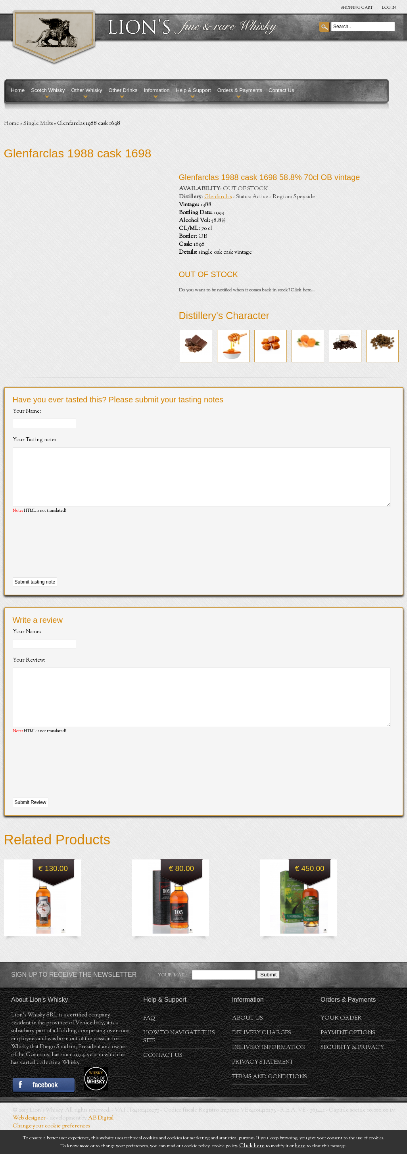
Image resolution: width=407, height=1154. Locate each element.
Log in (389, 8)
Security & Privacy (352, 1072)
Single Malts (38, 124)
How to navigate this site (179, 1061)
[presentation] (73, 557)
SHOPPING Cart (356, 8)
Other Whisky (86, 90)
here (300, 1146)
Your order (341, 1042)
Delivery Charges (261, 1057)
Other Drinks (122, 90)
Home (18, 90)
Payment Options (348, 1057)
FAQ (149, 1042)
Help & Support (193, 90)
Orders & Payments (239, 90)
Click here (252, 1146)
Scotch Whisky (48, 90)
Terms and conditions (269, 1101)
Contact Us (281, 90)
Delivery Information (268, 1072)
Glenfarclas (218, 197)
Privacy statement (262, 1086)
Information (156, 90)
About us (247, 1042)
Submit (268, 998)
